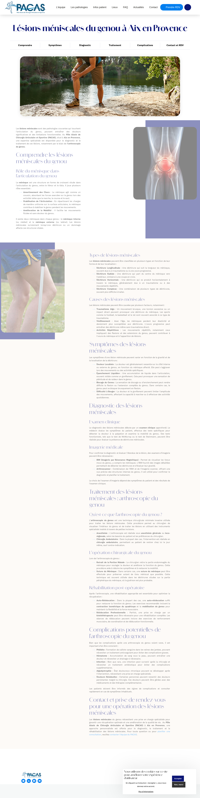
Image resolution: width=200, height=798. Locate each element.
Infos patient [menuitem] (99, 7)
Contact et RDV (175, 45)
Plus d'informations (146, 791)
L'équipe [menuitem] (61, 7)
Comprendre (25, 45)
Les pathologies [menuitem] (79, 7)
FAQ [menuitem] (125, 7)
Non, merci (178, 785)
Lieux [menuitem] (115, 7)
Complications (145, 45)
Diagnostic (85, 45)
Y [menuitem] (187, 7)
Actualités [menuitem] (138, 7)
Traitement (115, 45)
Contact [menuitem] (153, 7)
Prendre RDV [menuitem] (173, 7)
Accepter (178, 779)
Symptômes (55, 45)
